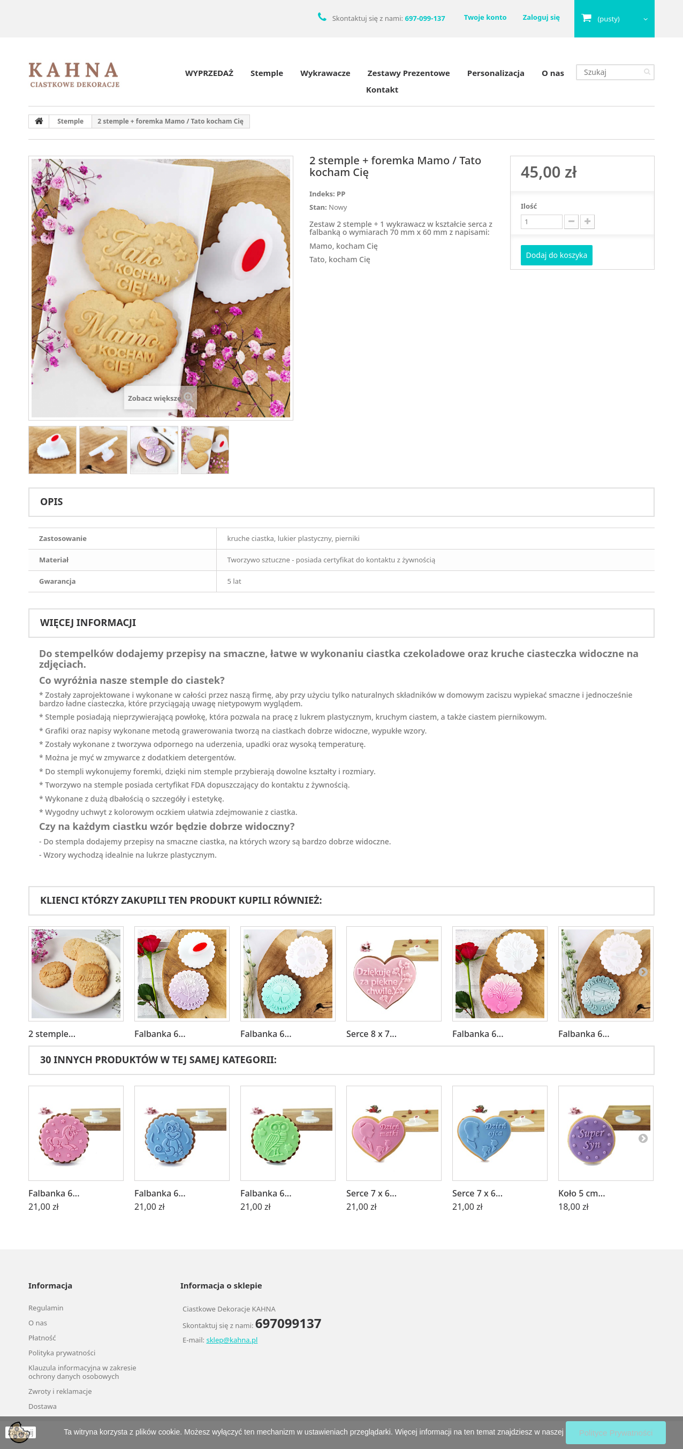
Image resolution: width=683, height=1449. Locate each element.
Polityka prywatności (61, 1352)
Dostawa (42, 1406)
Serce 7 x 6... (371, 1193)
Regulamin (46, 1307)
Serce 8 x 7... (371, 1034)
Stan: (318, 207)
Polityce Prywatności (616, 1432)
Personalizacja (496, 72)
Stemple (267, 72)
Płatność (42, 1337)
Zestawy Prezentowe (409, 72)
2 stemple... (51, 1034)
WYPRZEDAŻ (209, 72)
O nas (553, 72)
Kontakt (382, 89)
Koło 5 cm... (581, 1193)
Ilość (529, 206)
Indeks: (322, 194)
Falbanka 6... (160, 1034)
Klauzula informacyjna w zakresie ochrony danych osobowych (82, 1372)
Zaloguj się (541, 17)
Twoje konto (485, 17)
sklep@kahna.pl (231, 1340)
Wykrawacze (325, 72)
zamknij (20, 1432)
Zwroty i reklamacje (60, 1391)
